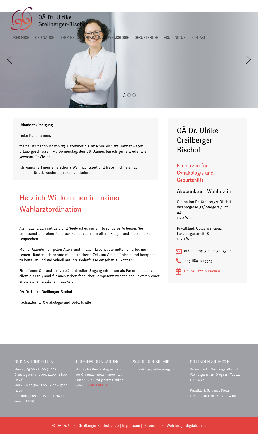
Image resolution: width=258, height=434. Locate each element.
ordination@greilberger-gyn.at (208, 251)
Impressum (131, 425)
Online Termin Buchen (202, 271)
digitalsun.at (196, 425)
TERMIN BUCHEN (96, 385)
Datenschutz (153, 425)
